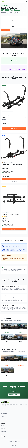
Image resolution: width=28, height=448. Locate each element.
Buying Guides (3, 417)
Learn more (14, 445)
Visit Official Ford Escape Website (8, 272)
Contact (2, 426)
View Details (14, 128)
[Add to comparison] (25, 118)
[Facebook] (2, 436)
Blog (1, 420)
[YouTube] (4, 436)
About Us (2, 425)
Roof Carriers (3, 414)
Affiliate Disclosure (3, 431)
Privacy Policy (3, 428)
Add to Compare (14, 131)
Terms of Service (3, 429)
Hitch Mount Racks (3, 411)
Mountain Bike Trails (4, 419)
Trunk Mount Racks (4, 413)
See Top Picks (5, 30)
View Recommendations (14, 394)
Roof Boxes (2, 416)
